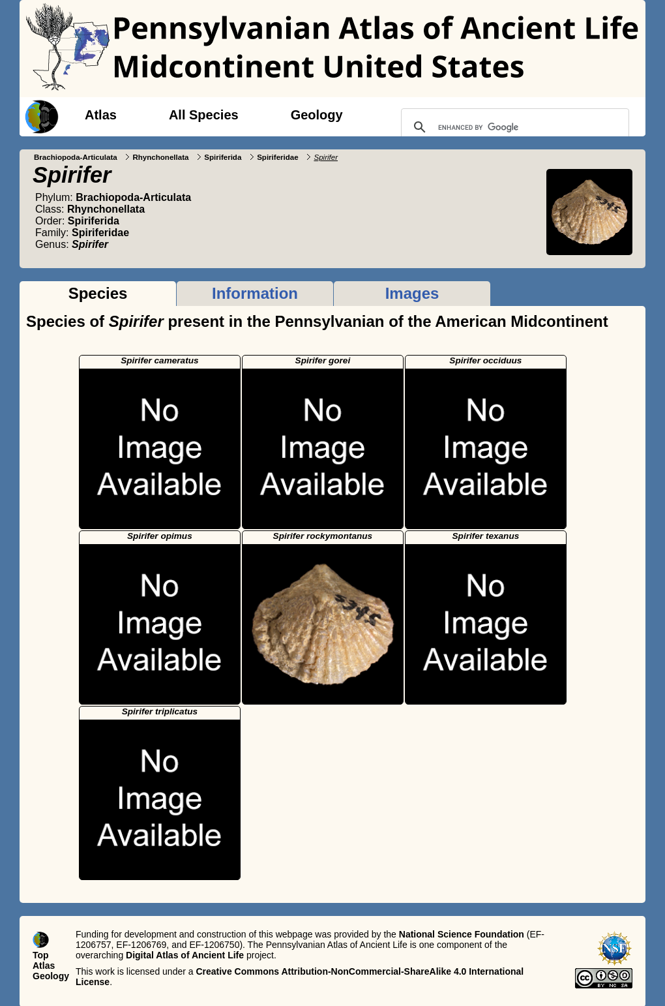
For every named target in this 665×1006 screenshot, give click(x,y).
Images (412, 293)
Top (41, 955)
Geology (317, 115)
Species (98, 293)
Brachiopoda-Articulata (75, 157)
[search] (513, 127)
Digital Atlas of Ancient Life (185, 955)
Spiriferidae (278, 157)
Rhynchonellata (160, 157)
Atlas (101, 115)
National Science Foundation (461, 934)
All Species (204, 115)
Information (255, 293)
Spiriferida (222, 157)
